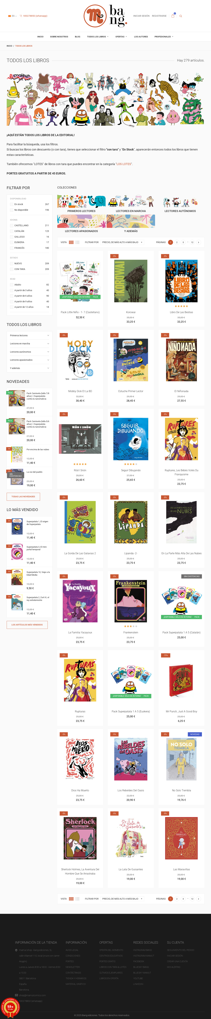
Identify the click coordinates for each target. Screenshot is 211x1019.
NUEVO (31, 263)
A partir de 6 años (31, 296)
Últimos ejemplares (110, 972)
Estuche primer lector (130, 391)
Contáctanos (73, 972)
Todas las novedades (23, 496)
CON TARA (31, 269)
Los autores (141, 36)
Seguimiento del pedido (180, 950)
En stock (31, 204)
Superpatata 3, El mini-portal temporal (37, 548)
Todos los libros (96, 36)
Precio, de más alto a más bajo (123, 242)
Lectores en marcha (20, 343)
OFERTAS (120, 36)
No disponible (31, 210)
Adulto (31, 284)
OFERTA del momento (111, 950)
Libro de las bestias (181, 312)
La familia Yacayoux (80, 632)
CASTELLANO (31, 225)
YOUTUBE (138, 978)
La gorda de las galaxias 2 (80, 553)
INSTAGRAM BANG (142, 950)
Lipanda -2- (130, 553)
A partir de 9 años (31, 301)
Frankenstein (130, 632)
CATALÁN (31, 231)
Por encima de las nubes (38, 449)
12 (192, 242)
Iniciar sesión (175, 955)
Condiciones (73, 955)
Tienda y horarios (76, 978)
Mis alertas (173, 967)
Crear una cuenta (177, 961)
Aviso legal (72, 950)
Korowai (131, 312)
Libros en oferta (108, 978)
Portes (70, 961)
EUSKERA (31, 242)
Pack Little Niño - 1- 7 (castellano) (80, 312)
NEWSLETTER (73, 967)
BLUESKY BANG (141, 967)
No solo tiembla (181, 790)
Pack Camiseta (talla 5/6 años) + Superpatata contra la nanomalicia (38, 424)
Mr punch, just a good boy (181, 711)
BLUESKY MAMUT (142, 972)
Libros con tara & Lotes (112, 967)
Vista (64, 242)
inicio (40, 36)
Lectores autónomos (20, 352)
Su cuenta (175, 942)
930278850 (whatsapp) (33, 16)
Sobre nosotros (59, 36)
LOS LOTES (124, 164)
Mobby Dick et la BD (80, 391)
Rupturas (80, 711)
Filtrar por (92, 242)
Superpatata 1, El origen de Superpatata (37, 522)
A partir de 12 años (31, 307)
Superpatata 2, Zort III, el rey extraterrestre (38, 598)
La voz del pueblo (34, 472)
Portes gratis (107, 961)
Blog (77, 36)
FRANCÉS (31, 248)
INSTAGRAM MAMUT (143, 955)
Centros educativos (111, 955)
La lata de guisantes (131, 869)
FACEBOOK (138, 961)
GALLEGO (31, 237)
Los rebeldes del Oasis (131, 790)
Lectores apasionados (21, 360)
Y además (15, 368)
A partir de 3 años (31, 290)
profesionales (163, 36)
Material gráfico (76, 984)
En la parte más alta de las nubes (182, 553)
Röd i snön (80, 470)
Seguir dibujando (131, 470)
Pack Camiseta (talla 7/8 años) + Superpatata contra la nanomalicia (38, 396)
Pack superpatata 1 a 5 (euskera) (131, 711)
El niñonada (181, 391)
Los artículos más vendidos (27, 625)
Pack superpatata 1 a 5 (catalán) (181, 632)
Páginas (161, 242)
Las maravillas (181, 869)
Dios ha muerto (80, 790)
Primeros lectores (19, 335)
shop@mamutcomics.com (32, 995)
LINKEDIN (138, 984)
